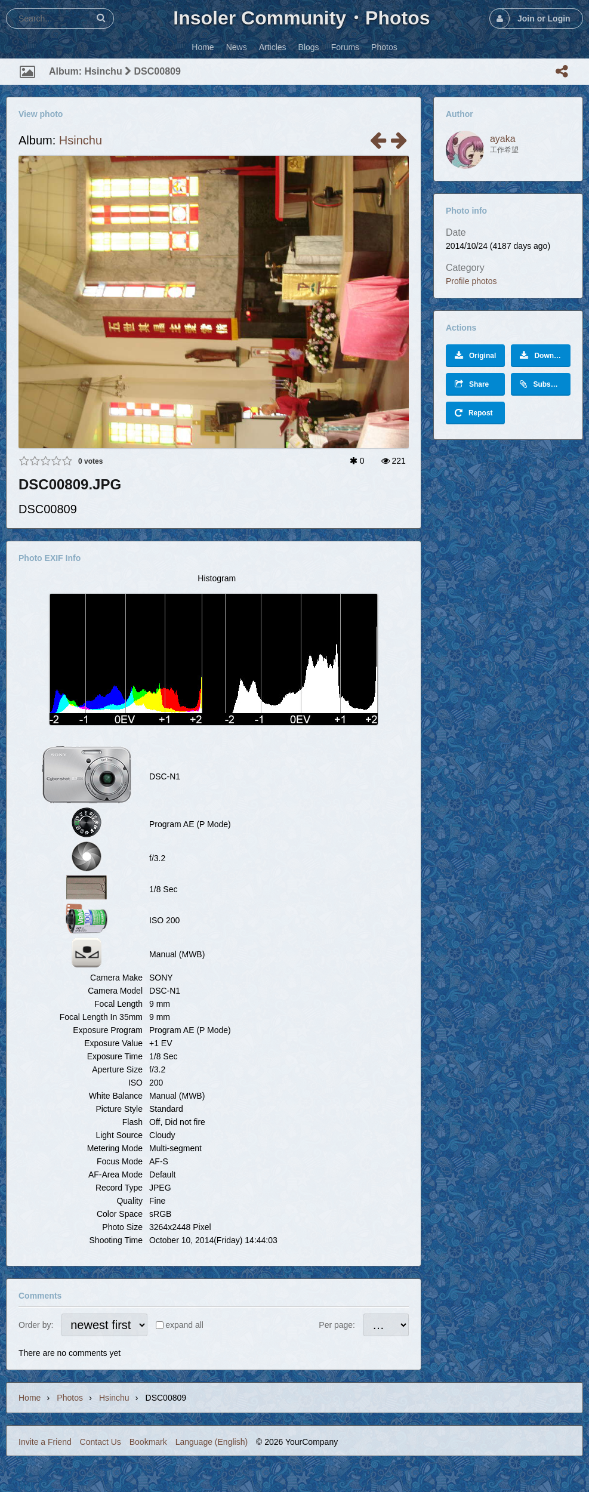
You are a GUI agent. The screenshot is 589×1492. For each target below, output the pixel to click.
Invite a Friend (45, 1442)
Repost (474, 412)
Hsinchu (80, 140)
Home (29, 1397)
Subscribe (544, 384)
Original (475, 355)
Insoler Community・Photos (301, 18)
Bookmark (148, 1442)
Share (472, 384)
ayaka (503, 139)
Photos (70, 1397)
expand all (184, 1325)
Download (544, 355)
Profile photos (471, 281)
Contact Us (100, 1442)
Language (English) (211, 1442)
